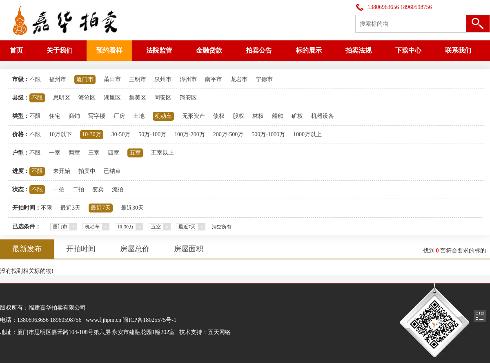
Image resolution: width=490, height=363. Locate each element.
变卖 (98, 189)
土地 (139, 116)
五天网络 (219, 332)
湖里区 (112, 98)
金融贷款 (209, 50)
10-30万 (91, 134)
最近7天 (101, 208)
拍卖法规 (358, 50)
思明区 (61, 98)
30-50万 (121, 134)
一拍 (59, 189)
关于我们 (60, 50)
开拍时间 (81, 249)
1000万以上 (307, 134)
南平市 (213, 79)
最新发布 (27, 249)
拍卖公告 (259, 50)
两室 (74, 153)
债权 (219, 116)
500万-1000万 (268, 134)
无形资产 (193, 116)
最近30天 (132, 208)
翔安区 (188, 98)
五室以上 (162, 153)
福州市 (57, 79)
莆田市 (112, 79)
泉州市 (163, 79)
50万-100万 (152, 134)
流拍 (117, 189)
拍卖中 (87, 171)
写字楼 (96, 116)
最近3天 (70, 208)
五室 (135, 153)
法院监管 (159, 50)
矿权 (297, 116)
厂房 (119, 116)
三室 (94, 153)
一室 (54, 153)
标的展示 (309, 50)
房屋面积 (188, 249)
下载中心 (408, 50)
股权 (238, 116)
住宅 (54, 116)
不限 (35, 79)
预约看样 (109, 50)
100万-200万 (189, 134)
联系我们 (458, 50)
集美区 (137, 98)
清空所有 (222, 227)
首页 (16, 50)
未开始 (61, 171)
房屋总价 (134, 249)
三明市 (137, 79)
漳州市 (188, 79)
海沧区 (87, 98)
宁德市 (264, 79)
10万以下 (60, 134)
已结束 (112, 171)
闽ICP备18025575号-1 (149, 320)
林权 (258, 116)
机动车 (163, 116)
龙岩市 (238, 79)
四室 (113, 153)
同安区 (163, 98)
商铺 (74, 116)
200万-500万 (228, 134)
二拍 (78, 189)
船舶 (277, 116)
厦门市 (85, 79)
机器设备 (322, 116)
